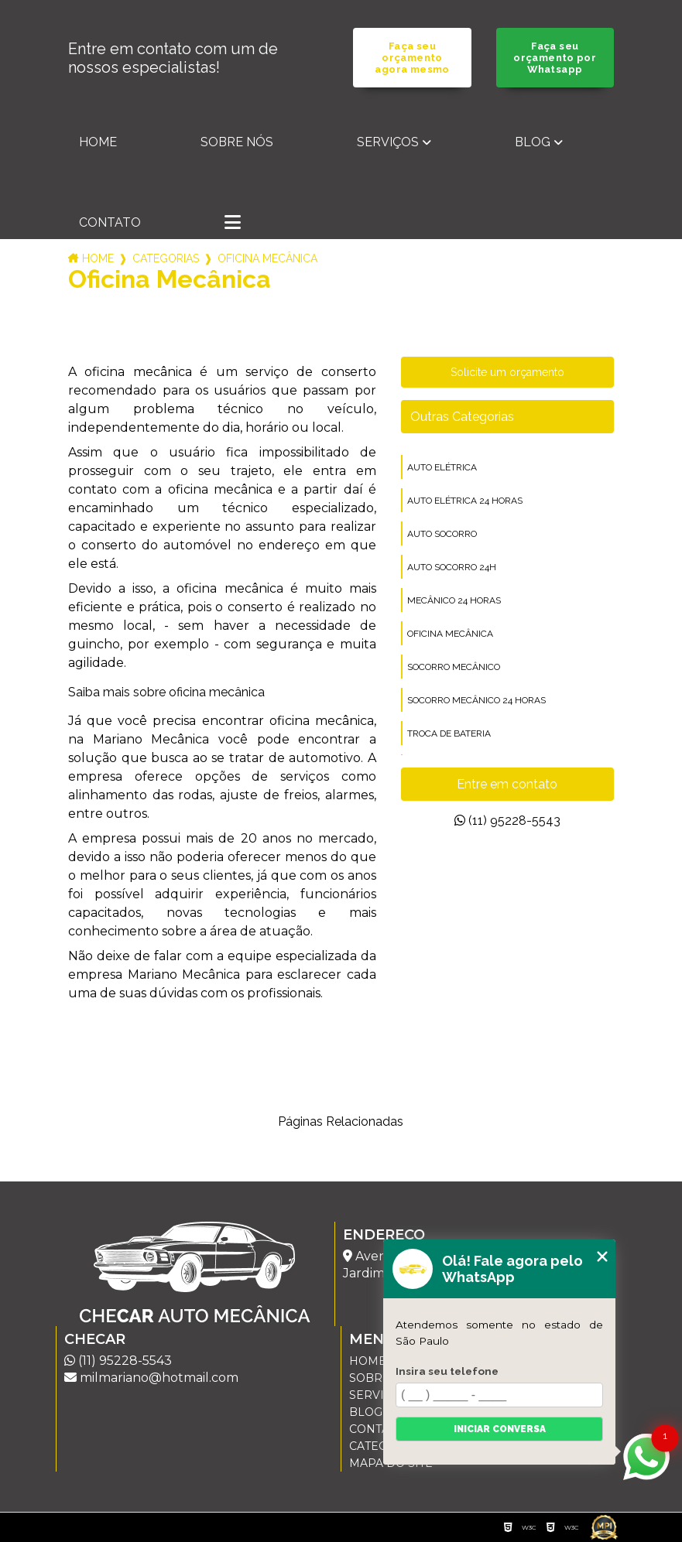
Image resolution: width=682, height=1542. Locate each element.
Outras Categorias (462, 416)
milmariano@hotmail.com (151, 1377)
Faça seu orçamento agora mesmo (412, 57)
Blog (532, 142)
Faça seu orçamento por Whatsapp (554, 57)
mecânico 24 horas (454, 600)
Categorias (165, 258)
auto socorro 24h (451, 567)
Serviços (388, 142)
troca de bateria (449, 733)
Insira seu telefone (447, 1371)
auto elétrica (442, 467)
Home (98, 142)
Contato (110, 222)
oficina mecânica (450, 633)
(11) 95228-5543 (507, 820)
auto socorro (442, 533)
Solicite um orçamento (507, 372)
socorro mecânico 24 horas (476, 700)
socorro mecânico (453, 667)
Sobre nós (236, 142)
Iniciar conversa (500, 1429)
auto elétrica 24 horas (465, 500)
